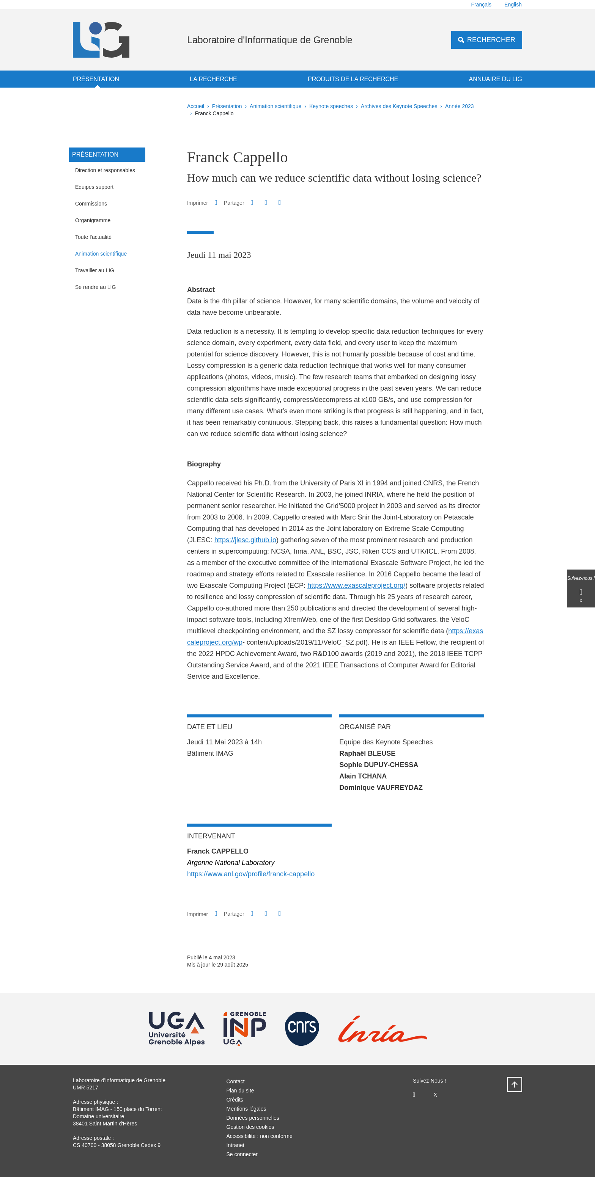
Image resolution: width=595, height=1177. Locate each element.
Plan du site (240, 1091)
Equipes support (94, 187)
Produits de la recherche (353, 79)
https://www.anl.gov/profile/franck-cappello (251, 874)
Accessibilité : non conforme (260, 1136)
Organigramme (92, 220)
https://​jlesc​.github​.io (245, 540)
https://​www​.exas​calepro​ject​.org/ (356, 585)
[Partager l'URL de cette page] (280, 203)
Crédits (235, 1100)
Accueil (195, 106)
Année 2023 (459, 106)
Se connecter (242, 1154)
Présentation (96, 79)
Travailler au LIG (94, 270)
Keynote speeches (331, 106)
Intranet (235, 1145)
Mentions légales (246, 1109)
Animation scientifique (275, 106)
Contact (236, 1081)
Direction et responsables (105, 170)
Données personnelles (253, 1118)
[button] (252, 202)
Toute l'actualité (93, 237)
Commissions (91, 204)
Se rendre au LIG (95, 287)
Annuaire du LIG (495, 79)
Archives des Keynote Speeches (399, 106)
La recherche (213, 79)
